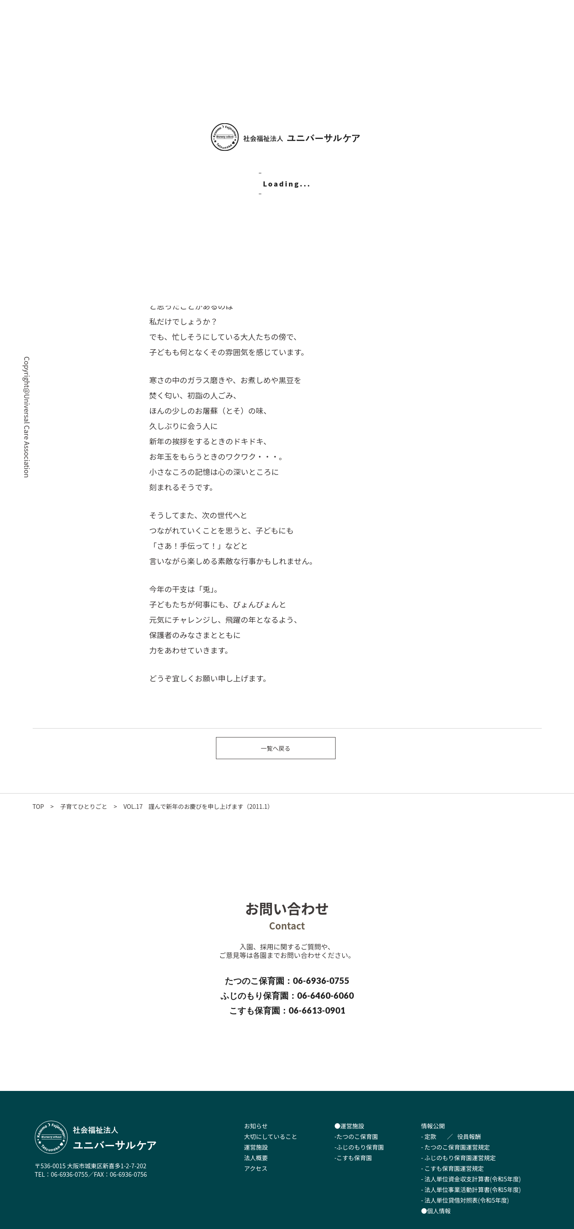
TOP (38, 806)
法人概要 (256, 1157)
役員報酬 (469, 1136)
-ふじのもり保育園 (359, 1147)
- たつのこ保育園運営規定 (455, 1147)
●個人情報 (436, 1210)
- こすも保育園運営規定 (452, 1168)
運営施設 (256, 1147)
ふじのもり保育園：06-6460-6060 (287, 995)
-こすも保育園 (353, 1157)
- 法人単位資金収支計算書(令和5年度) (471, 1179)
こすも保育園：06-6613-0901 (287, 1010)
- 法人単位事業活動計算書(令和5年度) (471, 1189)
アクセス (255, 1168)
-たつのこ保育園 (356, 1136)
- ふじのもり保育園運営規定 (458, 1157)
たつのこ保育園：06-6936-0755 (287, 980)
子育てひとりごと (84, 806)
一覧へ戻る (276, 748)
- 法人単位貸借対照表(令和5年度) (465, 1200)
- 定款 (429, 1136)
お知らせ (256, 1126)
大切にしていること (270, 1136)
